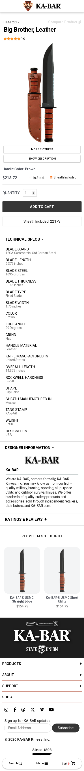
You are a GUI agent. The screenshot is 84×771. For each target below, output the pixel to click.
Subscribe (66, 728)
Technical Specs (22, 239)
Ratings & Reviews (24, 519)
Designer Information (27, 447)
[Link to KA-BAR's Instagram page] (6, 710)
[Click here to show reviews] (14, 38)
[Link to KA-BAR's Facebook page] (14, 710)
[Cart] (68, 763)
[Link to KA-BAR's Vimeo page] (42, 710)
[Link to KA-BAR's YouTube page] (51, 710)
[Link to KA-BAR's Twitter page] (32, 710)
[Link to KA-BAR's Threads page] (23, 710)
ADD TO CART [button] (42, 207)
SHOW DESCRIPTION (42, 158)
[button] (15, 763)
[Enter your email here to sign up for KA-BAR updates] (27, 728)
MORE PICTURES (42, 149)
